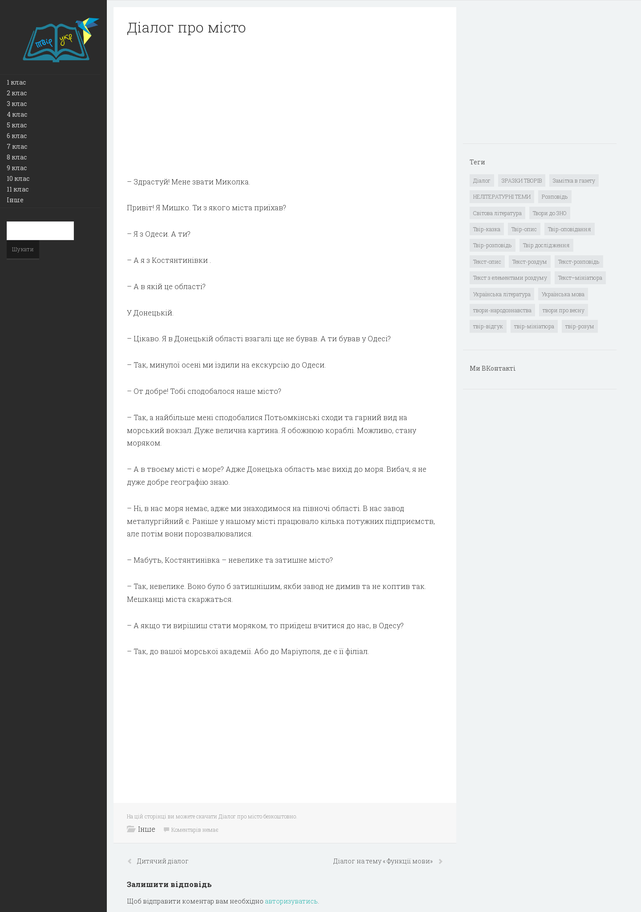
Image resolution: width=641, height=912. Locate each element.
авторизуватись (291, 901)
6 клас (17, 135)
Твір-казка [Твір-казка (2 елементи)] (486, 229)
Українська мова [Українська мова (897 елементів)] (563, 294)
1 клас (16, 82)
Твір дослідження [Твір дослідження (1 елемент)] (546, 245)
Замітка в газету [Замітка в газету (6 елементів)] (574, 180)
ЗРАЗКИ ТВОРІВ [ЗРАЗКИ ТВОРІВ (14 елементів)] (522, 180)
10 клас (18, 178)
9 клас (17, 168)
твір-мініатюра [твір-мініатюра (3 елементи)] (534, 326)
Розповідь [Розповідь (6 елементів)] (555, 196)
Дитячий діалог (163, 861)
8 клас (17, 157)
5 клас (17, 125)
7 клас (17, 146)
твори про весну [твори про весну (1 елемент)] (563, 310)
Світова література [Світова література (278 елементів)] (497, 213)
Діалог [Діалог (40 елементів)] (482, 180)
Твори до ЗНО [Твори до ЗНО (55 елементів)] (550, 213)
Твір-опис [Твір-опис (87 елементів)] (524, 229)
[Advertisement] (285, 106)
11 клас (17, 189)
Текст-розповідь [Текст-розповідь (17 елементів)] (579, 261)
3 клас (17, 103)
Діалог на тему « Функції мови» (383, 861)
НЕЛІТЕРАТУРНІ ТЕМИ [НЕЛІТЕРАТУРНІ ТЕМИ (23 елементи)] (502, 196)
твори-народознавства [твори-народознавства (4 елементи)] (502, 310)
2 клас (17, 93)
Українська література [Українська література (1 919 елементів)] (502, 294)
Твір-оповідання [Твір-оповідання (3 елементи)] (569, 229)
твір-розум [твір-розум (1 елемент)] (579, 326)
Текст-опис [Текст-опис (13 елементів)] (487, 261)
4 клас (17, 114)
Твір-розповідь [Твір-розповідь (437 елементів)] (492, 245)
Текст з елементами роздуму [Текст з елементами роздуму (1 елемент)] (510, 277)
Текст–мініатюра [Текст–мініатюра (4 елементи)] (580, 277)
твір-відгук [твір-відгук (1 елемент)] (488, 326)
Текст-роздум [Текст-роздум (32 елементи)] (529, 261)
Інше (15, 200)
